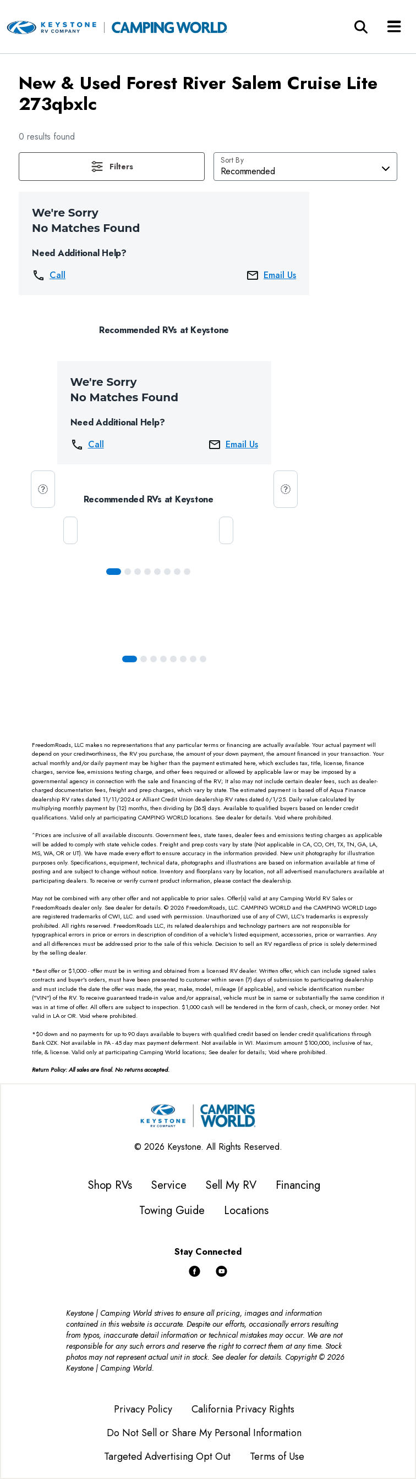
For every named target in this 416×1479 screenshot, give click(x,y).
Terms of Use (277, 1456)
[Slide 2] (137, 571)
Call (48, 275)
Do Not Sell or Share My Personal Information (204, 1433)
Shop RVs (110, 1185)
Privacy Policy (143, 1409)
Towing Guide (172, 1210)
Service (169, 1185)
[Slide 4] (157, 571)
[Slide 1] (127, 571)
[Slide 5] (167, 571)
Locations (246, 1210)
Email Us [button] (271, 275)
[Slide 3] (147, 571)
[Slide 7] (187, 571)
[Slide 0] (113, 571)
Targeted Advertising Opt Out (167, 1456)
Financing (298, 1185)
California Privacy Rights (242, 1409)
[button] (112, 166)
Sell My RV (231, 1185)
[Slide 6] (177, 571)
